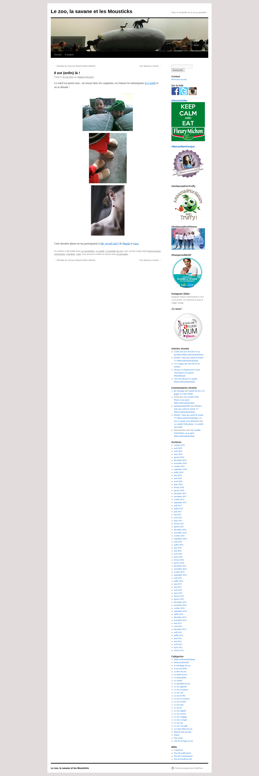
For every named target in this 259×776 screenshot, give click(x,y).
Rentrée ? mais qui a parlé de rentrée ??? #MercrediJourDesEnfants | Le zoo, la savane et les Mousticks (189, 418)
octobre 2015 (179, 572)
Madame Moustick (85, 77)
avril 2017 (178, 517)
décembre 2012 (180, 629)
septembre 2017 (180, 502)
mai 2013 (178, 623)
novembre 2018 (180, 463)
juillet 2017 (178, 508)
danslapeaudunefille (182, 406)
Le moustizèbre (87, 251)
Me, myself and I (109, 243)
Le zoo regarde (180, 711)
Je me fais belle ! (181, 668)
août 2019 (178, 448)
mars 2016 (178, 557)
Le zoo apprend (180, 686)
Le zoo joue (179, 705)
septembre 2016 (180, 539)
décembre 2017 (180, 493)
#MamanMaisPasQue (183, 146)
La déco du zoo (180, 671)
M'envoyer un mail (179, 79)
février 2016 (179, 560)
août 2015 (178, 578)
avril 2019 (178, 451)
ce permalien (122, 254)
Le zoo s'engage (180, 717)
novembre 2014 (180, 605)
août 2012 (178, 632)
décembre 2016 (180, 530)
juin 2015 (178, 584)
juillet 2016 (178, 545)
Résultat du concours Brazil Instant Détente (74, 66)
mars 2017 (178, 520)
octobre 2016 (179, 536)
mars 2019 (178, 454)
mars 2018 (178, 484)
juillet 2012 (178, 635)
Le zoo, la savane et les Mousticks (91, 11)
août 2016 (178, 542)
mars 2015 (178, 593)
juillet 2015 (178, 581)
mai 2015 (178, 587)
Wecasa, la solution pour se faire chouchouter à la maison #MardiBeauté (187, 373)
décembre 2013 (180, 617)
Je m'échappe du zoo (182, 665)
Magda (126, 243)
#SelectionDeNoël (181, 662)
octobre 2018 (179, 466)
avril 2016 (178, 554)
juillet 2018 (178, 472)
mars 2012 (178, 647)
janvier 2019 (179, 457)
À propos (69, 54)
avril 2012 (178, 644)
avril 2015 (178, 590)
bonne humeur (154, 251)
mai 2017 (178, 514)
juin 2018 (178, 475)
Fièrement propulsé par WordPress (189, 768)
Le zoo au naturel (181, 689)
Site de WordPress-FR (183, 759)
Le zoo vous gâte (181, 726)
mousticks (70, 254)
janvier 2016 (179, 563)
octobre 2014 (179, 608)
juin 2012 (178, 638)
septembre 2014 (180, 611)
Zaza (135, 243)
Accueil (57, 54)
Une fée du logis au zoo (183, 741)
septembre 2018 (180, 469)
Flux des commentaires (183, 756)
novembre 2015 (180, 569)
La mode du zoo (180, 674)
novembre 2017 (180, 496)
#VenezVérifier (179, 100)
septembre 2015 (180, 575)
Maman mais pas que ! (183, 732)
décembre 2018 (180, 460)
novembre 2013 (180, 620)
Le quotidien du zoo (114, 251)
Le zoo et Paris (180, 702)
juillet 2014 (178, 614)
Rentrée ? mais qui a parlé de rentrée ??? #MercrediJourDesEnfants (188, 409)
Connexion (178, 750)
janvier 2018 (179, 490)
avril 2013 (178, 626)
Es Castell (150, 83)
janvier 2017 (179, 526)
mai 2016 (178, 551)
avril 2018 (178, 481)
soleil (78, 254)
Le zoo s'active (180, 714)
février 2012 (179, 650)
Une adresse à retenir (150, 66)
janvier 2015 (179, 599)
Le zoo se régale (180, 720)
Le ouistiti (100, 251)
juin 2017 (178, 511)
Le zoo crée (178, 692)
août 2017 (178, 505)
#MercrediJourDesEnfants (184, 659)
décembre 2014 (180, 602)
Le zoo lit (178, 708)
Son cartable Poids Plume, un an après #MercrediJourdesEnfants (186, 400)
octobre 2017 (179, 499)
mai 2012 (178, 641)
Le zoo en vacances (182, 699)
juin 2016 (178, 548)
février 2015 (179, 596)
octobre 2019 (179, 445)
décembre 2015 (180, 566)
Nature (177, 735)
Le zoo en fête (179, 696)
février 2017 (179, 523)
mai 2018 (178, 478)
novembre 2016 (180, 533)
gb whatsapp (179, 391)
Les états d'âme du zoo (183, 729)
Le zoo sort (178, 723)
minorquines (59, 254)
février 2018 (179, 487)
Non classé (178, 738)
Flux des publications (182, 753)
